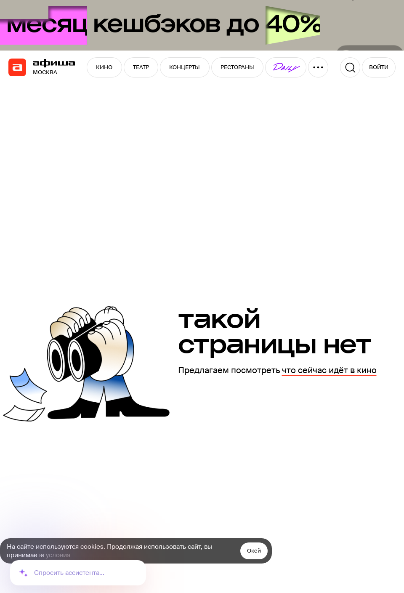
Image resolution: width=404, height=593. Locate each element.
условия (58, 555)
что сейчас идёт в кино (329, 370)
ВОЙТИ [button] (378, 67)
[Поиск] (350, 67)
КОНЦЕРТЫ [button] (184, 67)
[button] (285, 67)
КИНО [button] (104, 67)
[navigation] (17, 67)
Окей (254, 550)
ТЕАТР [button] (141, 67)
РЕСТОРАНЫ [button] (237, 67)
